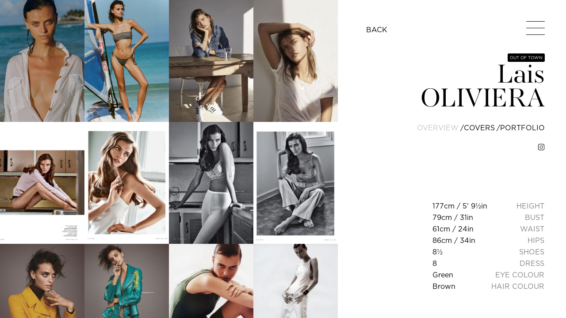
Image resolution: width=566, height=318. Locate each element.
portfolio (522, 127)
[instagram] (541, 147)
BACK (376, 29)
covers (479, 127)
